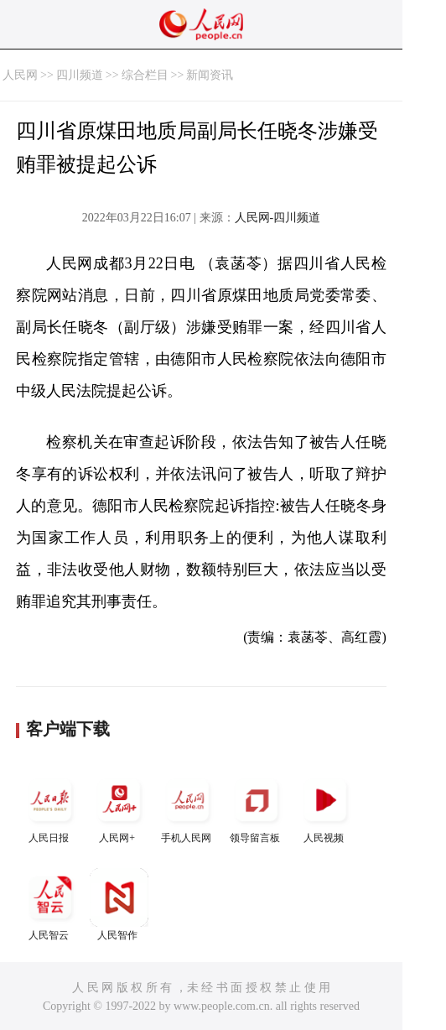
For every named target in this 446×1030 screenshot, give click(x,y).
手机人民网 (187, 807)
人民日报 (50, 807)
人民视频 (325, 807)
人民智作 (119, 904)
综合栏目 (145, 75)
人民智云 (50, 904)
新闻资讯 (209, 75)
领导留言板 (256, 807)
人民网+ (119, 807)
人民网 (20, 75)
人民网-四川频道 (278, 217)
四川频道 (79, 75)
